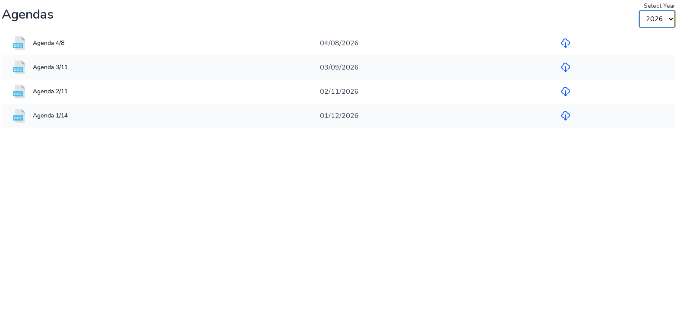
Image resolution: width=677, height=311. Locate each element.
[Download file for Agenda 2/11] (565, 91)
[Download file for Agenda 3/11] (565, 67)
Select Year (659, 6)
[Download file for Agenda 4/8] (565, 43)
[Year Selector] (657, 19)
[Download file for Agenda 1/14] (565, 116)
